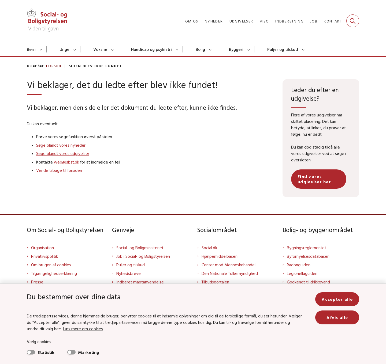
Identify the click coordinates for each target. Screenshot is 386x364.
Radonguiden (298, 264)
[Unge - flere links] (74, 49)
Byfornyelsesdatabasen (308, 256)
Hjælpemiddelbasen (219, 256)
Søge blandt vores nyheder (61, 145)
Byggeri (236, 49)
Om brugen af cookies (51, 264)
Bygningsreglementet (306, 247)
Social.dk (209, 247)
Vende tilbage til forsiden (59, 170)
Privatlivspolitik (44, 256)
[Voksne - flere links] (112, 49)
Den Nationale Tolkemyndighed (230, 273)
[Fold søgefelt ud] (352, 20)
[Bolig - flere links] (210, 49)
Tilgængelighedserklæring (54, 273)
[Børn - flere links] (41, 49)
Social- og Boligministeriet (140, 247)
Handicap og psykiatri (151, 49)
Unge (64, 49)
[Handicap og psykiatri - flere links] (177, 49)
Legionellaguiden (302, 273)
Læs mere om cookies (83, 328)
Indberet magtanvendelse (140, 282)
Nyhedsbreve (128, 273)
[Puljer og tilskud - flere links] (303, 49)
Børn (31, 49)
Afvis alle (337, 317)
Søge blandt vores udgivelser (62, 153)
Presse (37, 282)
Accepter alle (337, 299)
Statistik (46, 352)
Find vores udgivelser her (314, 179)
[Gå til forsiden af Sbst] (47, 21)
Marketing (88, 352)
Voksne (100, 49)
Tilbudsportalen (215, 282)
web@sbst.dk (66, 162)
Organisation (42, 247)
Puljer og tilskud (282, 49)
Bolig (200, 49)
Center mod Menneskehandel (228, 264)
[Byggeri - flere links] (248, 49)
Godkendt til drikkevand (308, 282)
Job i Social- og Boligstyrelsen (143, 256)
